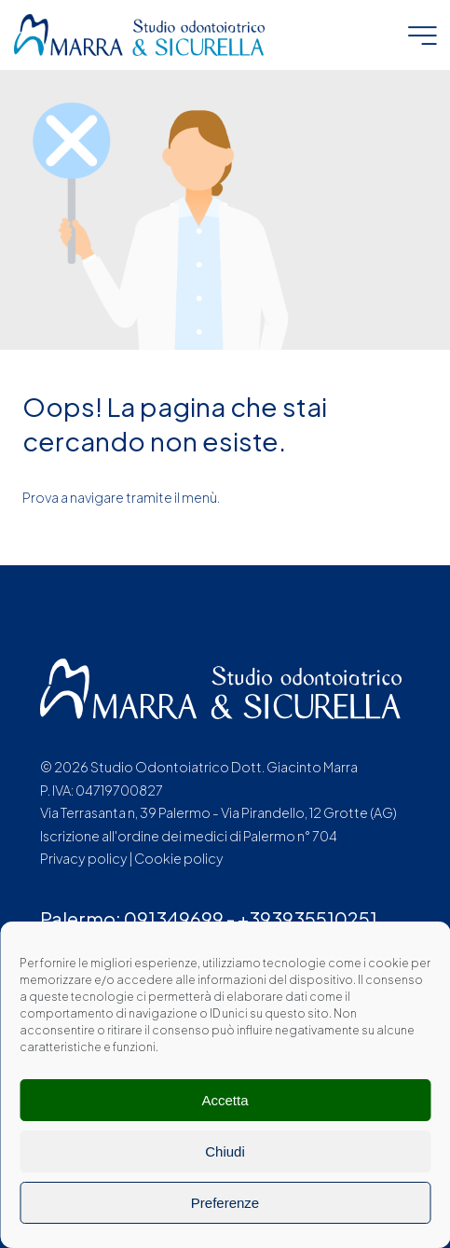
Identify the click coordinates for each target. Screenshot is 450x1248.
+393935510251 (307, 918)
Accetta (224, 1100)
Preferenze (225, 1203)
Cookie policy (179, 858)
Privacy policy (84, 858)
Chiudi (225, 1151)
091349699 (174, 918)
